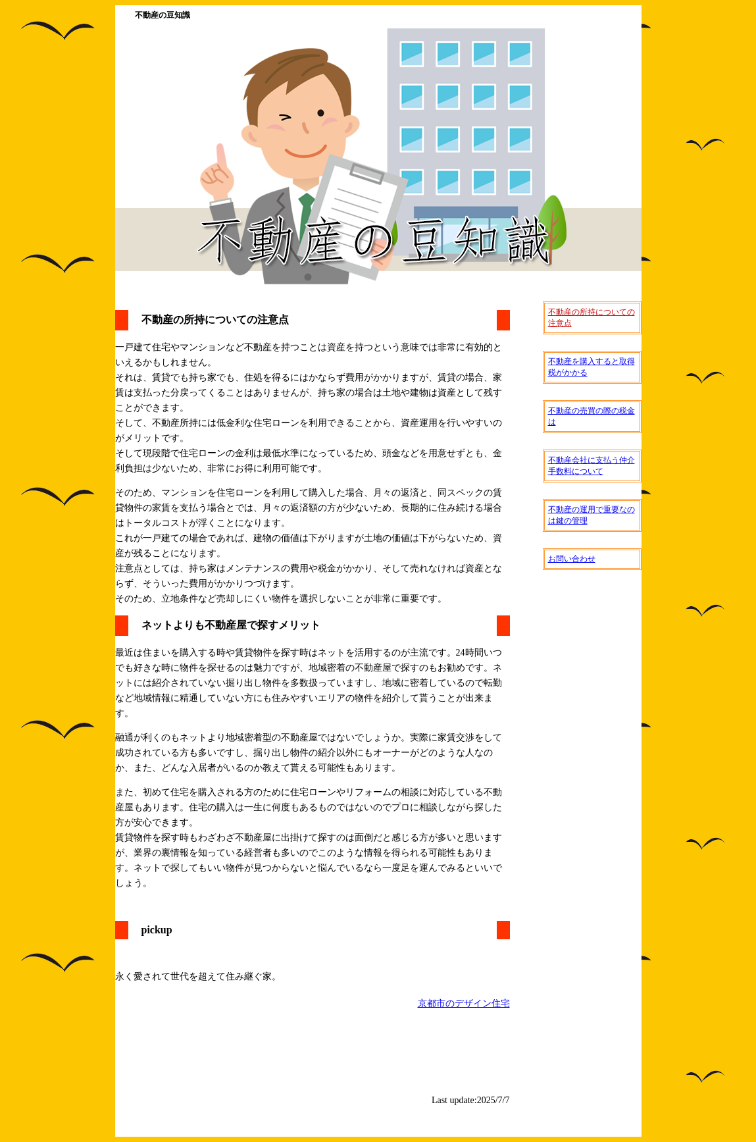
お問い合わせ (571, 558)
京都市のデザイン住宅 (464, 1003)
